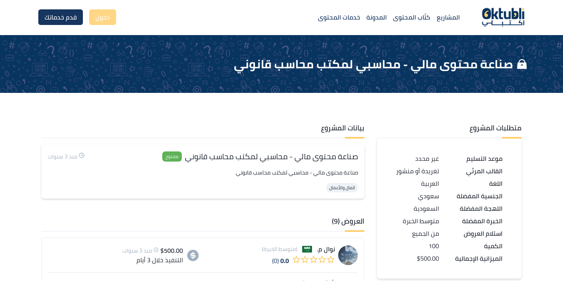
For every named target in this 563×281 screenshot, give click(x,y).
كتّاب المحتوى (411, 17)
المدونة (376, 17)
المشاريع (448, 17)
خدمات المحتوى (339, 17)
